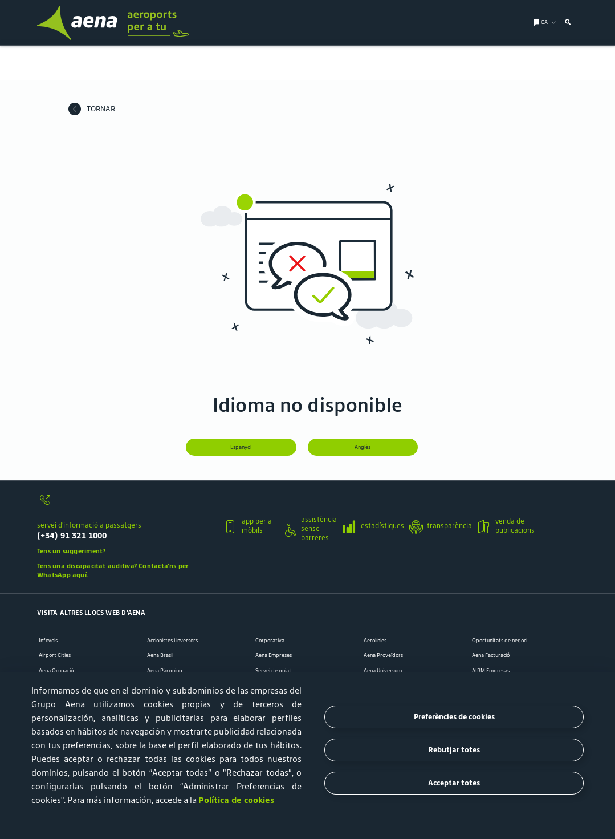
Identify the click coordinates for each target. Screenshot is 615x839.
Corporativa (269, 640)
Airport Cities (55, 654)
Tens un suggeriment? (71, 550)
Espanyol (241, 447)
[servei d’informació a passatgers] (126, 504)
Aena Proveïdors (383, 654)
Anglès (362, 447)
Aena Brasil (160, 654)
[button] (126, 524)
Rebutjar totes (454, 750)
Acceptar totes (454, 783)
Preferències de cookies (454, 717)
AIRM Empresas (491, 669)
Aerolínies (375, 640)
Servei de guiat (273, 669)
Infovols (48, 640)
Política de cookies (236, 800)
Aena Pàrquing (164, 669)
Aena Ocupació (56, 669)
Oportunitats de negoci (499, 640)
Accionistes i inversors (172, 640)
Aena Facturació (491, 654)
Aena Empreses (273, 654)
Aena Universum (383, 669)
